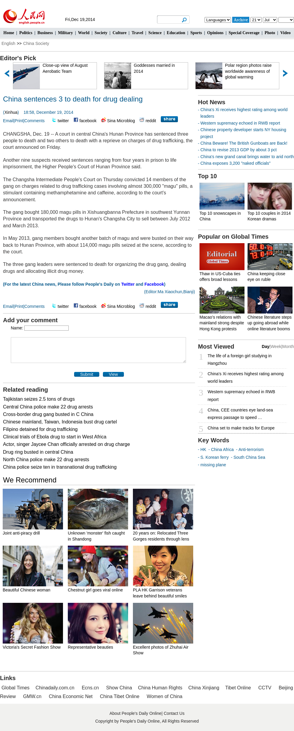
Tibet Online (238, 687)
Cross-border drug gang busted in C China (48, 414)
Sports (196, 33)
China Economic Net (71, 696)
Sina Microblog (121, 120)
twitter (63, 120)
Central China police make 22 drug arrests (48, 406)
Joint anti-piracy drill (21, 533)
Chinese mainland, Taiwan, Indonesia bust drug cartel (60, 421)
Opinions (215, 33)
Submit (86, 374)
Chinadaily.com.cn (54, 687)
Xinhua (11, 112)
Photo (270, 33)
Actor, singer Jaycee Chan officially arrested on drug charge (66, 444)
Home (8, 33)
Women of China (164, 696)
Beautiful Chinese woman (26, 590)
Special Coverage (244, 33)
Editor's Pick (18, 58)
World (83, 33)
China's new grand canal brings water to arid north (247, 156)
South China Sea (249, 457)
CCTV (265, 687)
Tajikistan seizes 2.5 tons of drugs (39, 399)
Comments (34, 120)
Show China (119, 687)
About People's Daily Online (135, 713)
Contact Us (174, 713)
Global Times (15, 687)
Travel (137, 33)
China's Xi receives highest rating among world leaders (246, 377)
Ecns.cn (90, 687)
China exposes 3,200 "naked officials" (235, 163)
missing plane (213, 464)
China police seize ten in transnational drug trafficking (60, 467)
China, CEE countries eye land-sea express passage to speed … (240, 414)
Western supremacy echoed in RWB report (240, 123)
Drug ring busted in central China (38, 452)
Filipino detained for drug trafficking (40, 429)
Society (100, 33)
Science (154, 33)
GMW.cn (33, 696)
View (113, 374)
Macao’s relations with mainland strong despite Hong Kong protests (222, 323)
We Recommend (29, 480)
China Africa (222, 449)
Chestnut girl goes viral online (95, 590)
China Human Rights (160, 687)
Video (285, 33)
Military (65, 33)
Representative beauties (90, 647)
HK (203, 449)
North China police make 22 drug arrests (46, 459)
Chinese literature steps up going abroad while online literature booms (270, 323)
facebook (88, 120)
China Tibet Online (120, 696)
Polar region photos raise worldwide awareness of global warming (248, 71)
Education (176, 33)
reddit (151, 120)
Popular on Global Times (233, 236)
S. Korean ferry (214, 457)
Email (8, 120)
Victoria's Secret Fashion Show (32, 647)
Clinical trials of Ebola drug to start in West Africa (54, 436)
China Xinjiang (203, 687)
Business (45, 33)
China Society (36, 43)
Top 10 (207, 176)
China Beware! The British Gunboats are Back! (243, 143)
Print (19, 120)
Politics (25, 33)
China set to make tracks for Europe (241, 428)
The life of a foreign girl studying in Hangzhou (240, 359)
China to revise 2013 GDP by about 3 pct (238, 149)
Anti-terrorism (251, 449)
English (8, 43)
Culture (119, 33)
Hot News (211, 102)
